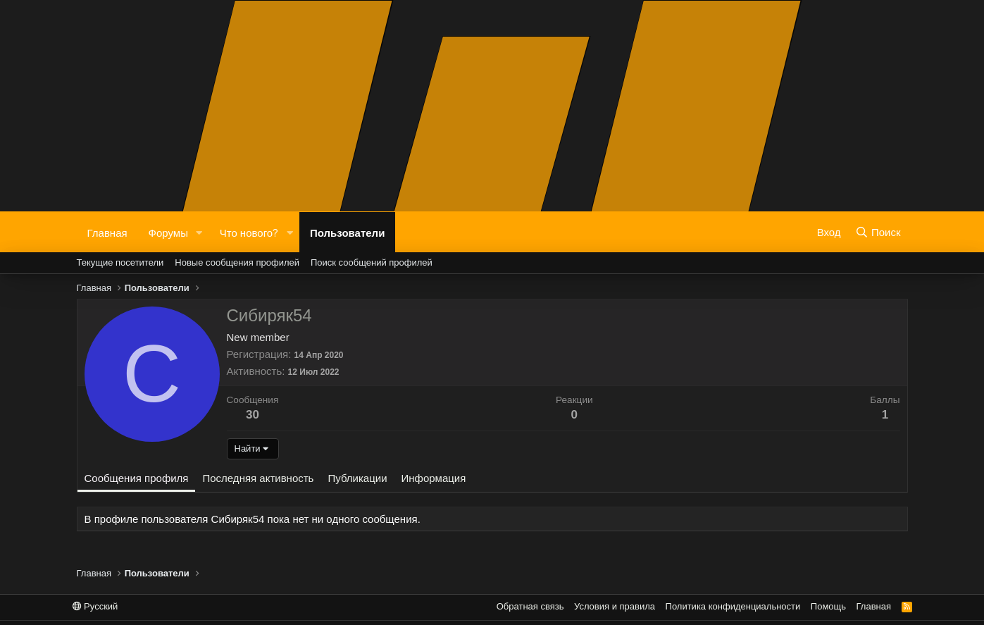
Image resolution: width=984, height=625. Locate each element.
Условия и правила (614, 606)
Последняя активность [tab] (257, 478)
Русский (95, 606)
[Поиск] (878, 231)
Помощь (828, 606)
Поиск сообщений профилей (371, 262)
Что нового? (249, 232)
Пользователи (347, 232)
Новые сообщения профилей (237, 262)
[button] (199, 232)
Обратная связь (530, 606)
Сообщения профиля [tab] (137, 478)
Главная (107, 232)
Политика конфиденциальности (733, 606)
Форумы (168, 232)
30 (252, 414)
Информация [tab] (433, 478)
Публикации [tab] (357, 478)
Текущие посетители (120, 262)
